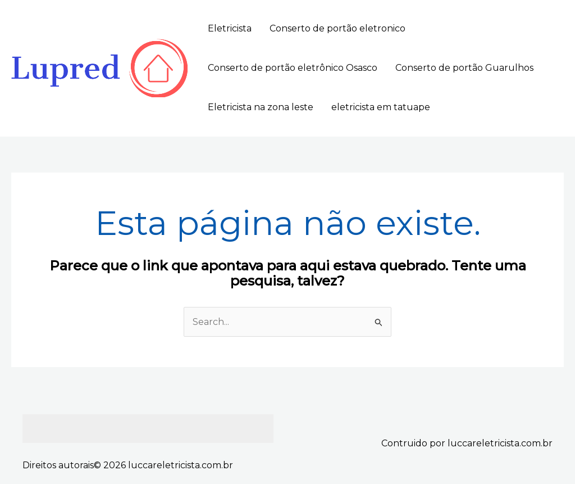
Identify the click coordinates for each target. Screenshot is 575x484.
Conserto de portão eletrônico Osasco (292, 67)
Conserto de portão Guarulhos (464, 67)
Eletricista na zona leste (260, 107)
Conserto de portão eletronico (337, 28)
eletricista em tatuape (380, 107)
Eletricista (230, 28)
